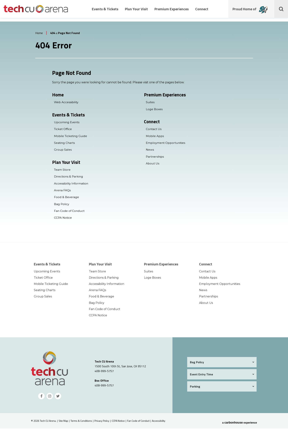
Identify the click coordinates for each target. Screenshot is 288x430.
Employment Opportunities (166, 144)
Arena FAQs (62, 191)
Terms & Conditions (81, 422)
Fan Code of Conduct (69, 212)
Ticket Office (63, 130)
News (150, 151)
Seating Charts (64, 144)
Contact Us (154, 130)
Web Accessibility (66, 103)
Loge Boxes (154, 110)
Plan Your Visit (136, 11)
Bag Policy (61, 205)
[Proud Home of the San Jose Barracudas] (263, 13)
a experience (239, 422)
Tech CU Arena (36, 11)
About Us (153, 165)
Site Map (63, 422)
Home (39, 34)
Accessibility (158, 422)
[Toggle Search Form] (281, 11)
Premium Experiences (171, 11)
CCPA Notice (63, 219)
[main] (144, 133)
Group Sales (63, 151)
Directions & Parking (69, 178)
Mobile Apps (155, 137)
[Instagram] (49, 397)
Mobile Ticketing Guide (71, 137)
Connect (201, 11)
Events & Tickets (105, 11)
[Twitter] (58, 397)
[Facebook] (41, 397)
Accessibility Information (71, 185)
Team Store (62, 171)
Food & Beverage (66, 198)
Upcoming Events (67, 124)
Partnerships (155, 158)
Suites (150, 103)
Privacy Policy (101, 422)
